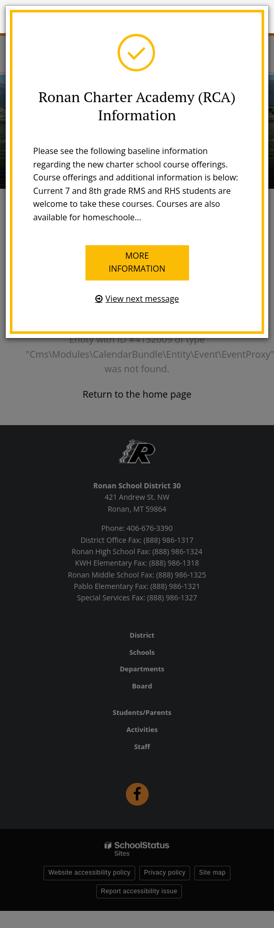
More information (137, 262)
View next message (142, 298)
